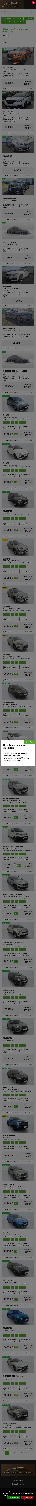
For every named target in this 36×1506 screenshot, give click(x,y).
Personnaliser (20, 1501)
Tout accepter (13, 1498)
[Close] (33, 2)
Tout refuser (27, 1498)
